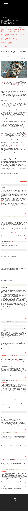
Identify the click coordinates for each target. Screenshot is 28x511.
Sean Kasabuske (4, 355)
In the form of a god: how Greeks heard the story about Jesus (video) (12, 34)
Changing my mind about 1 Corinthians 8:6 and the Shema (11, 31)
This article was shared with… (13, 20)
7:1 (3, 200)
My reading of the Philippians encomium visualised (9, 39)
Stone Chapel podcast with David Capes (7, 38)
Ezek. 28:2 (17, 145)
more (26, 24)
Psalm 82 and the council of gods (14, 454)
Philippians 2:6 (4, 82)
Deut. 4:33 (21, 144)
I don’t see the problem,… (8, 22)
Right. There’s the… (7, 21)
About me (14, 496)
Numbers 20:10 (16, 232)
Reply (25, 213)
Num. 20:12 (20, 207)
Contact (14, 498)
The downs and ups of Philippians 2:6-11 (8, 42)
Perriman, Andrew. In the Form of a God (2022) (14, 27)
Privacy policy (14, 501)
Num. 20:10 (3, 204)
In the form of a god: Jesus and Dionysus (7, 35)
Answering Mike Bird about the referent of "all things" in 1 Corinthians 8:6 (13, 43)
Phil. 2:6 (17, 360)
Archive (14, 500)
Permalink (12, 185)
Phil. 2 (17, 359)
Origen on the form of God (5, 37)
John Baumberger (17, 84)
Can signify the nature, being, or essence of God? (11, 33)
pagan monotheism (17, 487)
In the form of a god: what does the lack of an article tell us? (11, 41)
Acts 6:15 (22, 139)
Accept (2, 3)
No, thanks (6, 3)
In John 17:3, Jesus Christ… (10, 23)
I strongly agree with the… (8, 19)
